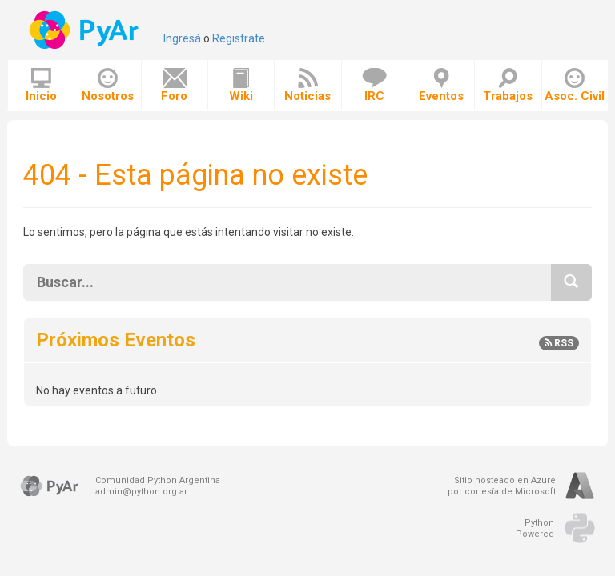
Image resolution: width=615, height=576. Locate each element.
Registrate (238, 38)
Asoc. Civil (575, 85)
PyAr (85, 30)
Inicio (41, 85)
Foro (174, 85)
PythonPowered (535, 528)
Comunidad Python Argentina (157, 480)
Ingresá (182, 38)
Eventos (441, 85)
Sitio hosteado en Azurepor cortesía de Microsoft (502, 486)
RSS (559, 343)
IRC (374, 85)
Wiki (241, 85)
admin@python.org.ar (141, 491)
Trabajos (508, 85)
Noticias (307, 85)
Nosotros (108, 85)
